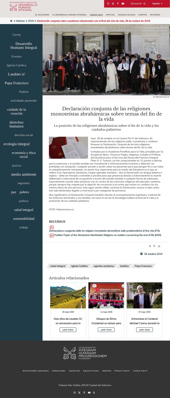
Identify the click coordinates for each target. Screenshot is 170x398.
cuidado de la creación (16, 111)
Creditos (106, 371)
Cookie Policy (140, 371)
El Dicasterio (42, 15)
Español (156, 3)
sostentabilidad (23, 219)
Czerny (16, 34)
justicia (16, 165)
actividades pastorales (24, 100)
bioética (124, 266)
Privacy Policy (122, 371)
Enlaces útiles (91, 371)
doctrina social (24, 135)
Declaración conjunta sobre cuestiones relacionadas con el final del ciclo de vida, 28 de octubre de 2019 (92, 20)
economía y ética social (24, 155)
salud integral (23, 210)
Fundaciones (58, 371)
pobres (24, 192)
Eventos (142, 15)
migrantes (24, 183)
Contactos (74, 371)
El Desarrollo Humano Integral (70, 15)
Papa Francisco (16, 83)
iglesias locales (126, 15)
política (23, 201)
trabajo (23, 227)
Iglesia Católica (16, 65)
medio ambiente (23, 174)
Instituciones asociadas (36, 371)
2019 (29, 20)
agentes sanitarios (104, 266)
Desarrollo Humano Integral (23, 45)
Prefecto (23, 91)
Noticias (110, 15)
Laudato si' (16, 74)
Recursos (155, 15)
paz (13, 192)
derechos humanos (17, 124)
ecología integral (17, 144)
